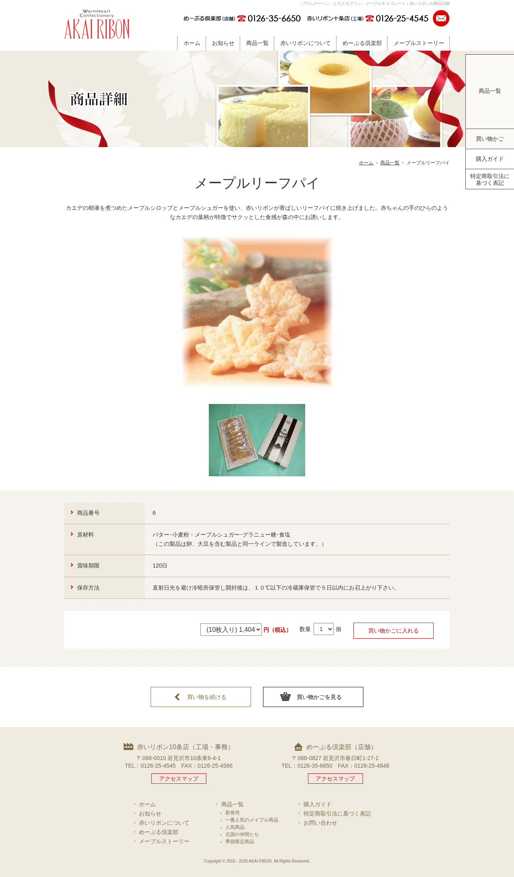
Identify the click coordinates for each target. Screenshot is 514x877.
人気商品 (235, 827)
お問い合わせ (320, 823)
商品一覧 (257, 43)
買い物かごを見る (319, 697)
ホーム (192, 43)
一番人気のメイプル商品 (251, 820)
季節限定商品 (239, 841)
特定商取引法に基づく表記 (490, 179)
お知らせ (223, 43)
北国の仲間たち (242, 834)
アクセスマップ (178, 778)
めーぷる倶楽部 (362, 43)
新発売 (232, 813)
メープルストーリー (419, 43)
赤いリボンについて (305, 43)
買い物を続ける (206, 697)
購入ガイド (490, 159)
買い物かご (490, 138)
